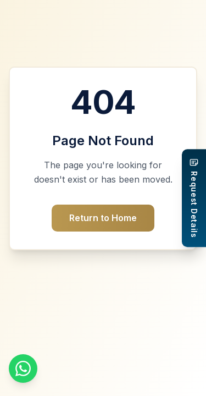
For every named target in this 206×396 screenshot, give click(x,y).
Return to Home (103, 217)
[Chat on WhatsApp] (23, 368)
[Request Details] (194, 198)
